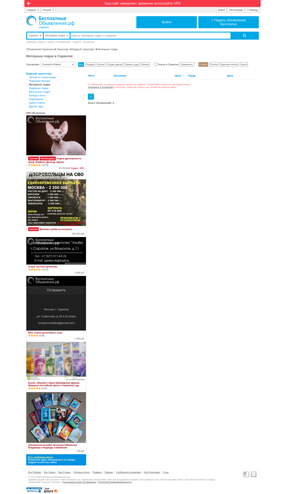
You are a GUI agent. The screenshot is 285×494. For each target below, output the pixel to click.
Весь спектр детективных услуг (45, 332)
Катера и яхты (37, 95)
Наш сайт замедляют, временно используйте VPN (142, 3)
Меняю (145, 64)
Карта (244, 64)
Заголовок (120, 75)
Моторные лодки (108, 49)
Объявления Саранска (39, 49)
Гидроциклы (36, 99)
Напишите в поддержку (100, 87)
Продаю (90, 64)
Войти (221, 10)
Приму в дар (132, 64)
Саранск (33, 10)
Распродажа (48, 158)
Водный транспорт (83, 49)
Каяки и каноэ (37, 102)
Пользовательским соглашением (79, 482)
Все (81, 64)
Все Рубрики (34, 472)
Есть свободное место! (40, 457)
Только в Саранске (166, 64)
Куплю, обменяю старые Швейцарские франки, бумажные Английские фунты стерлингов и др (54, 384)
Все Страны (64, 472)
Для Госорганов (152, 472)
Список (203, 64)
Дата (230, 75)
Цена (178, 75)
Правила (97, 472)
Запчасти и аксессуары (42, 77)
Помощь (109, 472)
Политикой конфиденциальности (115, 482)
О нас (166, 472)
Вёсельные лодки (39, 91)
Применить (186, 64)
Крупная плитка (229, 64)
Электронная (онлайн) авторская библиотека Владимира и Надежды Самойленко (52, 446)
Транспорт (63, 49)
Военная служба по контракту (56, 229)
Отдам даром (114, 64)
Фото (91, 75)
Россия (48, 10)
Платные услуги (82, 472)
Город (192, 75)
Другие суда (36, 106)
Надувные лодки (39, 88)
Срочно (33, 158)
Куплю (100, 64)
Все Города (49, 472)
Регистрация (236, 10)
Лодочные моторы (39, 80)
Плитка (214, 64)
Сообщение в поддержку (128, 472)
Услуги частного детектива (42, 266)
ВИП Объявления (35, 113)
